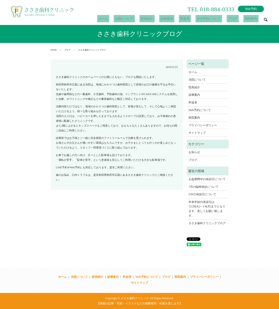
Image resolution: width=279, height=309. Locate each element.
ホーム (120, 18)
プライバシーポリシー (203, 125)
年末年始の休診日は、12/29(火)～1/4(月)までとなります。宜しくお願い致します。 (207, 208)
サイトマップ (197, 132)
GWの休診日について (202, 194)
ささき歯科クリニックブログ (207, 223)
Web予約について (214, 18)
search (265, 19)
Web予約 (251, 9)
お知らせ (194, 152)
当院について (138, 18)
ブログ (236, 18)
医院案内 (252, 18)
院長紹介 (159, 18)
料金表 (192, 18)
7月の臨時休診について (204, 186)
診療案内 (176, 18)
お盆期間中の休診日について (207, 179)
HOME (54, 50)
